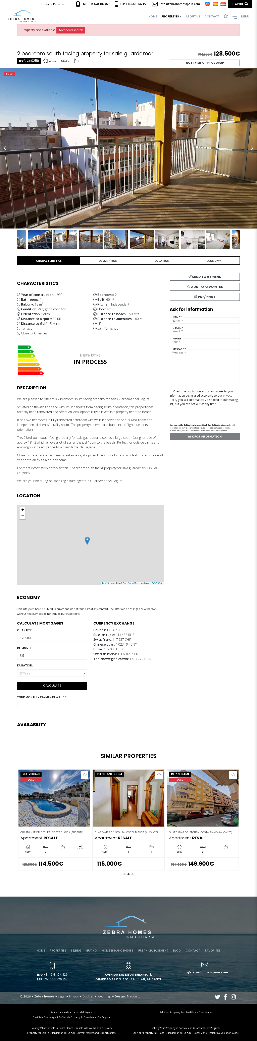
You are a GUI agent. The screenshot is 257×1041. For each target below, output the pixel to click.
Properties (58, 951)
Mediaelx (133, 996)
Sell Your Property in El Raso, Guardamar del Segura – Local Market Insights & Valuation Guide (186, 1033)
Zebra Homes (22, 16)
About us (193, 16)
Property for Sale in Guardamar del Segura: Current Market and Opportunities (71, 1033)
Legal (61, 996)
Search (240, 4)
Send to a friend (204, 276)
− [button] (22, 516)
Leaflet (105, 583)
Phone (177, 338)
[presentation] (191, 413)
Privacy (74, 996)
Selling (76, 951)
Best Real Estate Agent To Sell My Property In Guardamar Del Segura (71, 1017)
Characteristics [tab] (49, 261)
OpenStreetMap (130, 583)
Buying (91, 951)
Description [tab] (108, 261)
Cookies (88, 996)
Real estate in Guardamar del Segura (71, 1012)
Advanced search (70, 30)
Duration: (25, 665)
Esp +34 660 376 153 (131, 4)
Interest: (24, 648)
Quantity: (24, 630)
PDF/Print (204, 297)
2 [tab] (128, 874)
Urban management (153, 951)
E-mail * (178, 328)
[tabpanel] (54, 819)
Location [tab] (162, 261)
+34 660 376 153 (52, 979)
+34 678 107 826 (52, 975)
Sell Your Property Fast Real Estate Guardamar (186, 1012)
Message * (179, 349)
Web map (104, 996)
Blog (177, 951)
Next (252, 148)
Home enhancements (117, 951)
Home (153, 16)
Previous (5, 148)
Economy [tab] (214, 261)
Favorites (212, 951)
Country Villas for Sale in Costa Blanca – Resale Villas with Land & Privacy (71, 1028)
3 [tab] (133, 874)
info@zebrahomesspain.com (176, 4)
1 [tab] (124, 874)
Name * (177, 317)
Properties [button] (170, 16)
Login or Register (53, 4)
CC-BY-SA (157, 583)
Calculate (52, 685)
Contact (212, 16)
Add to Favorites (205, 286)
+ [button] (22, 510)
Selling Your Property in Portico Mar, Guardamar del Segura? (186, 1028)
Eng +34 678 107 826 (93, 4)
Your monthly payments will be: (42, 697)
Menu (241, 16)
